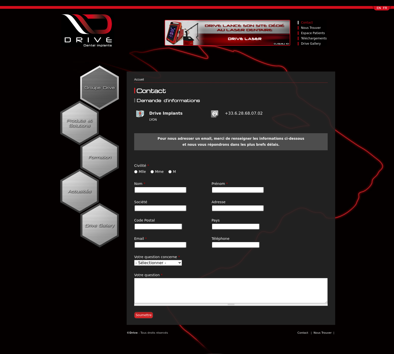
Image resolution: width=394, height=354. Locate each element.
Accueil (139, 79)
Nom (139, 184)
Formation (99, 157)
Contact (307, 22)
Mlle (143, 172)
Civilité (141, 166)
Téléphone (220, 239)
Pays (216, 220)
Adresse (218, 202)
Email (140, 239)
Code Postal (144, 220)
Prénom (220, 184)
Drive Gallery (311, 43)
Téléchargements (314, 38)
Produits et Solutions (79, 123)
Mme (160, 172)
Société (140, 202)
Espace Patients (313, 33)
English (379, 10)
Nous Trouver (311, 28)
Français (385, 10)
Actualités (79, 191)
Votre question (148, 275)
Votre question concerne (157, 257)
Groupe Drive (100, 87)
